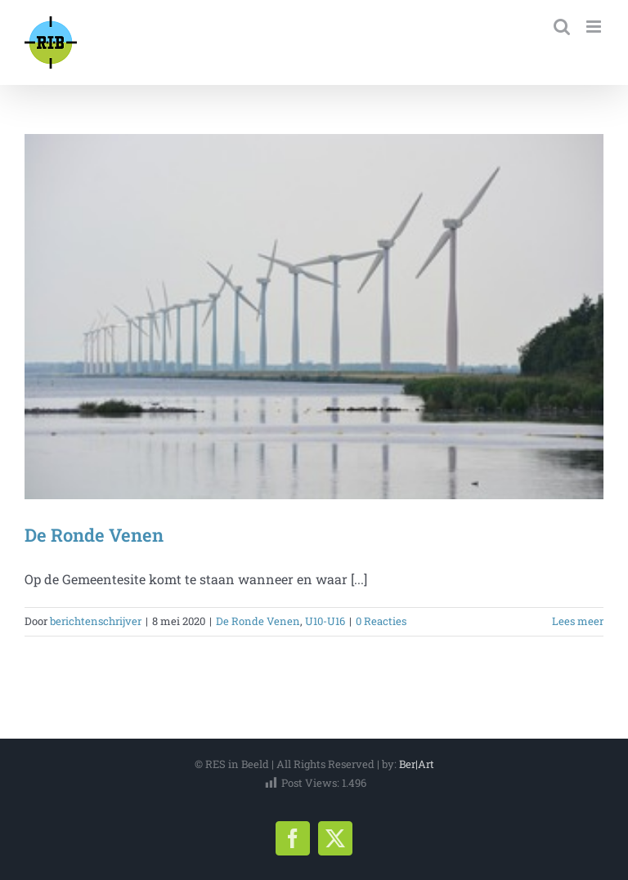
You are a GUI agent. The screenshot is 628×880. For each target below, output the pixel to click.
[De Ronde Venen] (314, 316)
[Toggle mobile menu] (594, 26)
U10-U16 (325, 621)
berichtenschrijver (95, 621)
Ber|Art (416, 764)
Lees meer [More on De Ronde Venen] (577, 621)
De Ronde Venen (94, 535)
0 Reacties (381, 621)
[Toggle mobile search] (562, 26)
